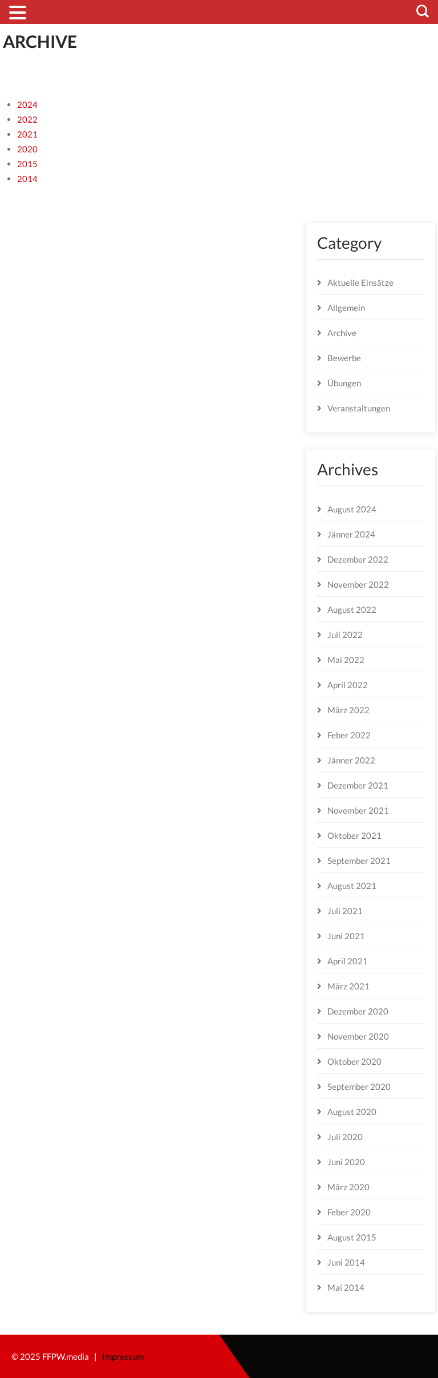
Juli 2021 (345, 911)
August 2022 (351, 609)
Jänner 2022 (351, 760)
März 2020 (348, 1187)
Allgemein (346, 307)
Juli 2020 (345, 1137)
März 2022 (348, 710)
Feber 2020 (349, 1212)
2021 (27, 134)
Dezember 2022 (357, 559)
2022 (27, 119)
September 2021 (359, 860)
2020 (27, 149)
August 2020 (351, 1111)
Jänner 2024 (351, 534)
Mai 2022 (345, 659)
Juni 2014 (346, 1262)
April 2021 (347, 961)
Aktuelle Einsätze (360, 282)
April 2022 (347, 685)
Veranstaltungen (358, 408)
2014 (27, 178)
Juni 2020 (346, 1162)
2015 (27, 164)
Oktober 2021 (354, 835)
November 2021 (358, 810)
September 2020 (359, 1086)
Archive (341, 333)
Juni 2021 (346, 936)
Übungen (344, 383)
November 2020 (358, 1036)
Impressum (123, 1356)
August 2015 (351, 1237)
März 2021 (348, 986)
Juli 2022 (345, 634)
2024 (27, 104)
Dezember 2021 (357, 785)
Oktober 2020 (354, 1061)
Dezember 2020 (357, 1011)
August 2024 (351, 509)
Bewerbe (344, 358)
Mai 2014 (345, 1287)
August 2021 (351, 885)
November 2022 (358, 584)
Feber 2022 (349, 735)
